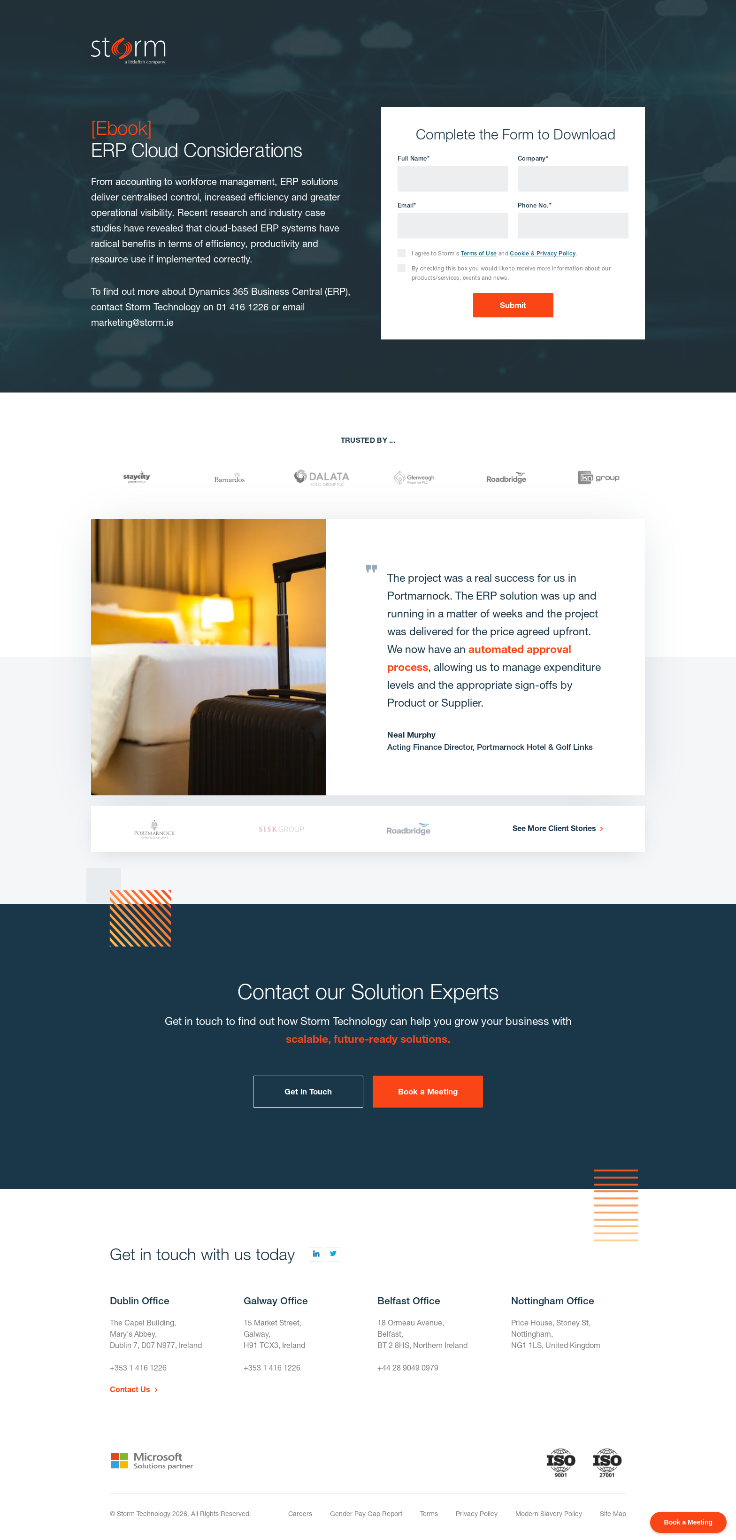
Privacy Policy (477, 1513)
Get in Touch (308, 1091)
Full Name (413, 158)
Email (407, 205)
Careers (300, 1513)
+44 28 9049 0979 (407, 1367)
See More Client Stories (554, 828)
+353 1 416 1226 (138, 1367)
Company (533, 158)
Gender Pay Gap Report (366, 1513)
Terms (429, 1513)
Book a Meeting (428, 1091)
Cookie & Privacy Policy (542, 253)
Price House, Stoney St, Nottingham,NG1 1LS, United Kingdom (555, 1333)
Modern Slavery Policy (548, 1513)
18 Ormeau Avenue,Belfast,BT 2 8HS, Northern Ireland (422, 1333)
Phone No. (535, 205)
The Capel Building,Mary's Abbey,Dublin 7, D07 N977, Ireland (156, 1333)
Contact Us (130, 1389)
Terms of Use (479, 253)
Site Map (613, 1513)
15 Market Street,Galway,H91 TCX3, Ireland (274, 1333)
